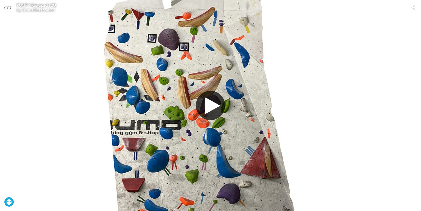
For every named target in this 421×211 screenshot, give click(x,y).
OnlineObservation (38, 10)
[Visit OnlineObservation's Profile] (7, 7)
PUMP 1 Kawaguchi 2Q (36, 5)
